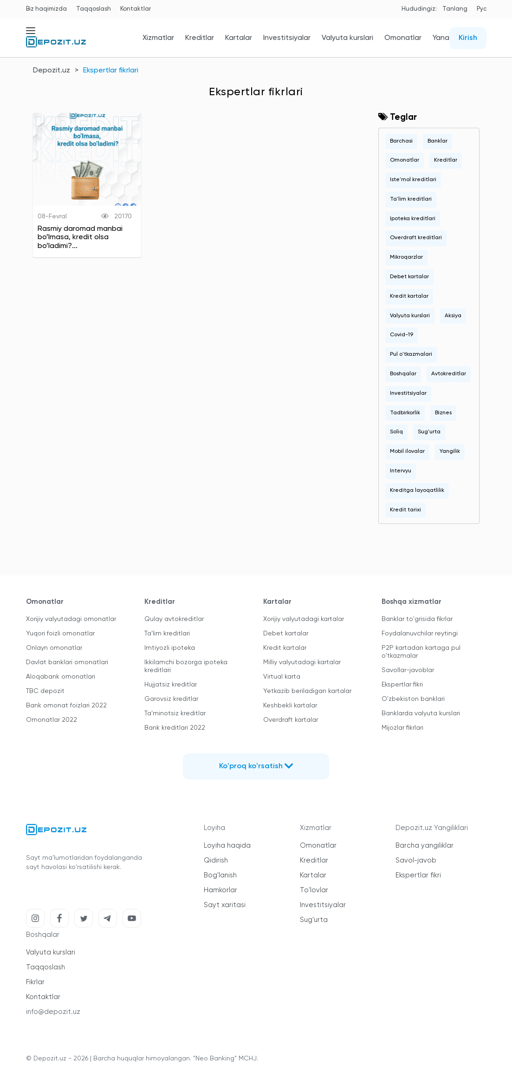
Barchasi (401, 141)
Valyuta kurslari (347, 38)
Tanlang (454, 9)
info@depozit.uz (53, 1011)
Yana (441, 38)
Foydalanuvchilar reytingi (420, 633)
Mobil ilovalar (407, 451)
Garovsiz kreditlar (171, 699)
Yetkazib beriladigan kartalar (307, 691)
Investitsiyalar (287, 38)
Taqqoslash (93, 9)
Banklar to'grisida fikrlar (417, 619)
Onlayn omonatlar (54, 648)
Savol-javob (415, 860)
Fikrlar (35, 982)
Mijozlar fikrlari (402, 728)
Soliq (396, 432)
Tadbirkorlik (405, 413)
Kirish (468, 38)
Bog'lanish (220, 875)
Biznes (443, 413)
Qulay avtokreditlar (174, 619)
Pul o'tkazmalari (411, 354)
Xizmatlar (158, 38)
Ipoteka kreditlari (412, 219)
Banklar (437, 141)
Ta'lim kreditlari (411, 199)
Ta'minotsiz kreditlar (175, 713)
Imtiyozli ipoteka (169, 648)
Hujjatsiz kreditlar (170, 684)
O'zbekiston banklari (413, 699)
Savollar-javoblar (408, 670)
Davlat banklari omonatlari (67, 662)
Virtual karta (281, 676)
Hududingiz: (419, 9)
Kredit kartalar (409, 296)
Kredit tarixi (405, 510)
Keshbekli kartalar (290, 705)
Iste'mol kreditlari (413, 180)
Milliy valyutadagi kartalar (302, 662)
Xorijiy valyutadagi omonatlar (71, 619)
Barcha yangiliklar (424, 845)
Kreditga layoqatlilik (417, 490)
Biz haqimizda (46, 9)
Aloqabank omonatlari (60, 676)
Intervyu (400, 471)
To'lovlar (314, 890)
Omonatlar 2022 (51, 720)
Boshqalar (403, 374)
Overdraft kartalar (290, 720)
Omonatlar (402, 38)
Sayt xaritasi (225, 905)
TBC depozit (45, 691)
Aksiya (453, 316)
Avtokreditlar (448, 374)
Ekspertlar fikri (402, 684)
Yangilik (450, 451)
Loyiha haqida (227, 845)
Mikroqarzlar (406, 257)
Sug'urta (429, 432)
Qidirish (216, 860)
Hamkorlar (220, 890)
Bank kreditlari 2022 (174, 728)
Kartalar (238, 38)
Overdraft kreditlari (416, 238)
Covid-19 (401, 335)
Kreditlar (199, 38)
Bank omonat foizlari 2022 (66, 705)
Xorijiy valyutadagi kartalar (303, 619)
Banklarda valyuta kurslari (421, 713)
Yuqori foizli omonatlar (60, 633)
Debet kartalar (409, 277)
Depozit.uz (51, 70)
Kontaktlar (135, 9)
